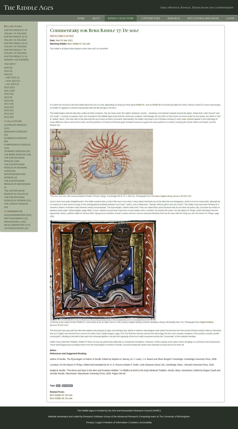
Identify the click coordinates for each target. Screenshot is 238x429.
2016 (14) (209, 107)
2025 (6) (208, 67)
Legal (99, 422)
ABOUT (96, 18)
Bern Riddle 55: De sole (21, 395)
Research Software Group (96, 416)
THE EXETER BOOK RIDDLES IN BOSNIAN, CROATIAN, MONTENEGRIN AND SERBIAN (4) (216, 171)
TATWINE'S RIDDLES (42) (217, 151)
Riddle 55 (100, 105)
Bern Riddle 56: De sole (21, 398)
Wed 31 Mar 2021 (24, 40)
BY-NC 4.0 (145, 196)
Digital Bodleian (167, 322)
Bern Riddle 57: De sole (39, 44)
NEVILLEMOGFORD (22, 36)
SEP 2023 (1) (213, 77)
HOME (80, 18)
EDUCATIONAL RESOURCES (203, 18)
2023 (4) (208, 74)
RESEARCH (174, 18)
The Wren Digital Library (122, 196)
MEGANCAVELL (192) (215, 222)
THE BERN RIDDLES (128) (217, 154)
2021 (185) (209, 91)
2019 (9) (208, 97)
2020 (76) (209, 94)
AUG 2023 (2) (213, 81)
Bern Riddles (27, 386)
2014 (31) (209, 113)
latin (18, 386)
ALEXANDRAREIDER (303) (217, 215)
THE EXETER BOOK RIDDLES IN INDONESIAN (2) (217, 184)
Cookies (133, 422)
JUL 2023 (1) (213, 84)
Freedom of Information (115, 422)
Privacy (90, 422)
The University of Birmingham (174, 416)
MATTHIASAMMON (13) (216, 218)
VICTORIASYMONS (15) (216, 228)
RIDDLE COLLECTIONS (121, 18)
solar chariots (148, 119)
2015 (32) (209, 110)
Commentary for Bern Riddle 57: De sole (54, 30)
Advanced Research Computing (133, 416)
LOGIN (230, 18)
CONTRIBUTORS (150, 18)
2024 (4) (208, 71)
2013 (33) (209, 117)
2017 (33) (209, 104)
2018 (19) (209, 100)
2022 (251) (209, 87)
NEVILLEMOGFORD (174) (217, 225)
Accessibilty (146, 422)
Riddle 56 (116, 105)
